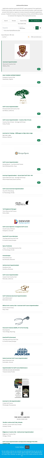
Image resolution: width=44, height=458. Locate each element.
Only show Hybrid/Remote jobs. (12, 30)
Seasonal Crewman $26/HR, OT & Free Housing (15, 327)
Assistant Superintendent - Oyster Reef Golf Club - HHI (18, 175)
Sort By (4, 37)
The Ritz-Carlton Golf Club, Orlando (12, 422)
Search (6, 20)
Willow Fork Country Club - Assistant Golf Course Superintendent (21, 305)
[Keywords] (10, 28)
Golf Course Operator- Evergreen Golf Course (15, 226)
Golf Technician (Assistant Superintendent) (15, 296)
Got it (27, 447)
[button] (40, 28)
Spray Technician (7, 246)
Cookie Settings (19, 447)
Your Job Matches (35, 20)
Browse (14, 20)
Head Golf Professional (9, 337)
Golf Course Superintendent (10, 106)
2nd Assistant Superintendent (11, 265)
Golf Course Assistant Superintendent (13, 188)
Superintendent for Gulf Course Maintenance (15, 368)
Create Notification (36, 37)
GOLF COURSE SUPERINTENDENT (12, 75)
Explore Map (23, 20)
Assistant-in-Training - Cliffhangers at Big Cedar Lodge (18, 133)
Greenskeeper (6, 255)
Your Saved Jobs (22, 23)
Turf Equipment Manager (9, 209)
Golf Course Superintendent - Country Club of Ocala (17, 120)
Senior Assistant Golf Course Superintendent (15, 358)
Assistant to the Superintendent (11, 401)
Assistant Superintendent (10, 62)
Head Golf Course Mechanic (10, 236)
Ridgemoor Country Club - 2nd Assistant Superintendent (18, 432)
